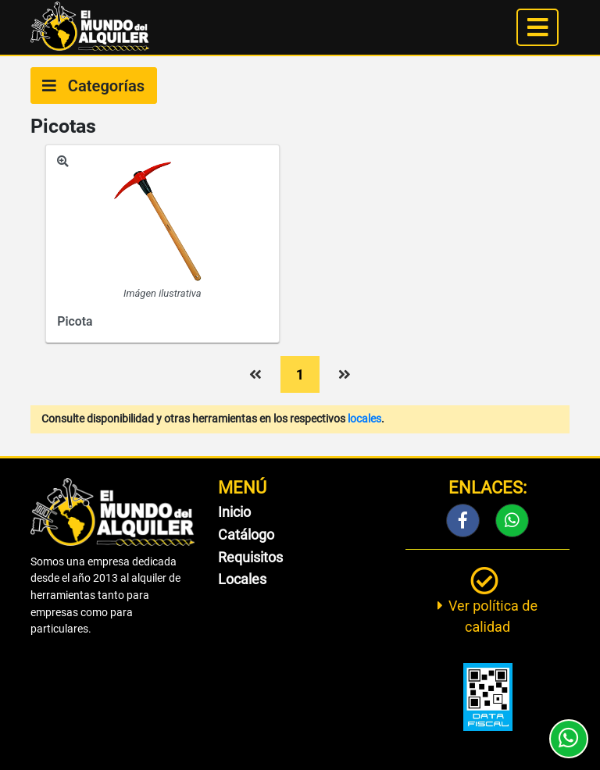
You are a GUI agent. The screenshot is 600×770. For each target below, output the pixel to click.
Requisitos (250, 557)
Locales (242, 579)
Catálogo (246, 534)
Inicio (234, 512)
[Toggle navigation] (537, 27)
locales (364, 419)
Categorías (93, 86)
